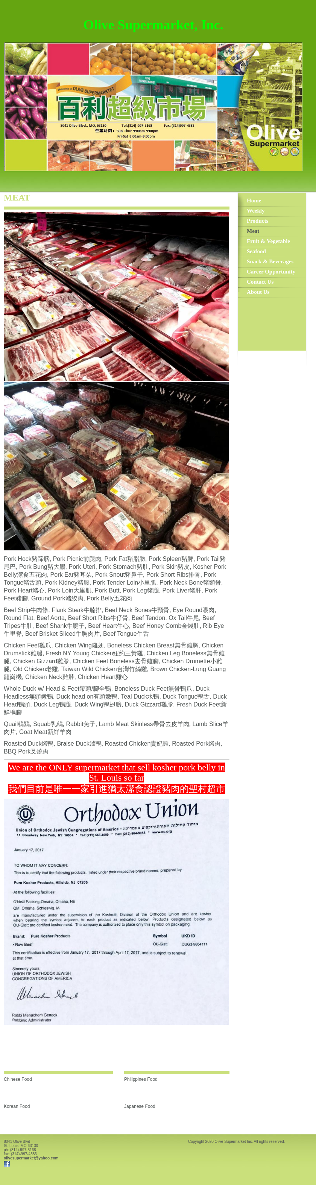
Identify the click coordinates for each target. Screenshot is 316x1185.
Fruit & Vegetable (268, 241)
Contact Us (260, 282)
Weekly (256, 211)
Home (254, 201)
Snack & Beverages (270, 261)
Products (257, 221)
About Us (258, 292)
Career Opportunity (271, 272)
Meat (253, 231)
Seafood (256, 251)
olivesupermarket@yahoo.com (31, 1158)
